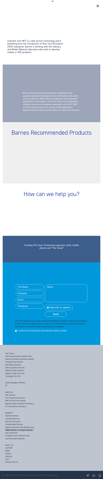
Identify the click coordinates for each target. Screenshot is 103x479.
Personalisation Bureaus (14, 424)
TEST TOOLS (9, 353)
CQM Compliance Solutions (15, 367)
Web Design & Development (33, 475)
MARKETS (9, 413)
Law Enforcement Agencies (15, 438)
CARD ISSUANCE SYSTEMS (15, 383)
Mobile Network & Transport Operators (19, 430)
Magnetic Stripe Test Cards (15, 373)
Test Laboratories (11, 433)
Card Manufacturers (12, 419)
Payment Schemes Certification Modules (19, 359)
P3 (6, 385)
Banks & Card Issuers (13, 421)
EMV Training (10, 395)
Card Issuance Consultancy (15, 398)
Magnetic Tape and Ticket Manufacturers (19, 427)
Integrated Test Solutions (14, 362)
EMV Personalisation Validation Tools (18, 356)
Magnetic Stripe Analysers (14, 370)
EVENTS (8, 454)
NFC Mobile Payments (13, 365)
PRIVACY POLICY (11, 462)
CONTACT (8, 456)
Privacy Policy (61, 323)
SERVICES (9, 392)
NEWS (7, 451)
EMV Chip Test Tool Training (15, 401)
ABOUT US (9, 445)
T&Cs (7, 459)
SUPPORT (9, 448)
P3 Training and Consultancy (15, 406)
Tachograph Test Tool (12, 376)
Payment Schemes (11, 416)
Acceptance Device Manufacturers (17, 436)
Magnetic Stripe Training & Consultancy (19, 403)
